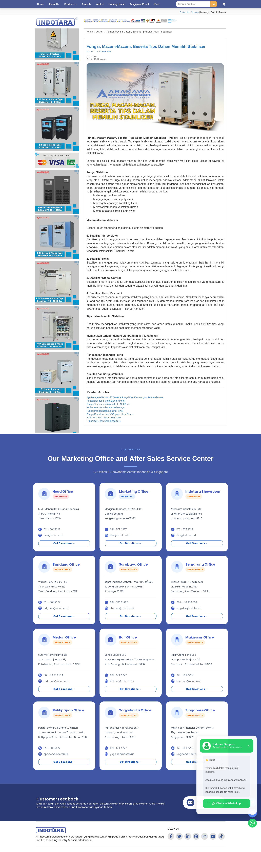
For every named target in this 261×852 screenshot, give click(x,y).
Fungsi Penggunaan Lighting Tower (105, 410)
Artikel (100, 4)
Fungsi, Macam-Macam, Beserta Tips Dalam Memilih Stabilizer (146, 46)
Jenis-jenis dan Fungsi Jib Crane (104, 417)
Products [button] (70, 4)
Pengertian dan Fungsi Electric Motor (106, 400)
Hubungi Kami (117, 4)
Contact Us (184, 12)
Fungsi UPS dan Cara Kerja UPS (104, 421)
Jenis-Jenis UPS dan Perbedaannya (105, 407)
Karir (156, 4)
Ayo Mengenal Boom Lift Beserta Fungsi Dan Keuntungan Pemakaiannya (125, 397)
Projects (86, 4)
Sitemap (194, 12)
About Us (54, 4)
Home (40, 4)
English (214, 12)
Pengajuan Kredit (139, 4)
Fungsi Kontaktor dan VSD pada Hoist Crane (110, 414)
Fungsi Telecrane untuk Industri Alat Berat (108, 404)
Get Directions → (64, 543)
